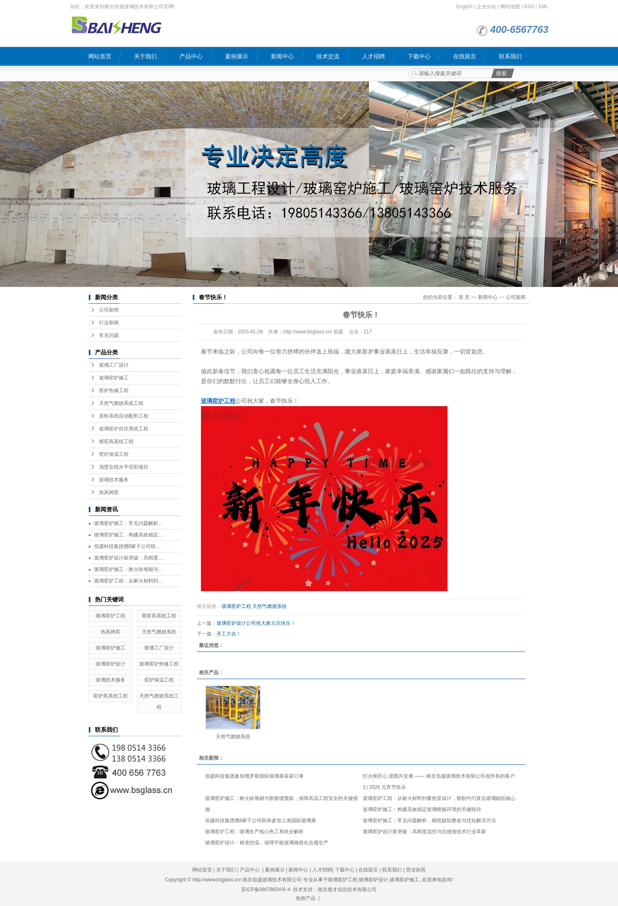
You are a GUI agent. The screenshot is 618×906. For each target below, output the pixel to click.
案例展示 (236, 56)
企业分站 (486, 6)
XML (543, 6)
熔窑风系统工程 (116, 441)
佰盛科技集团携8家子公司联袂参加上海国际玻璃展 (260, 820)
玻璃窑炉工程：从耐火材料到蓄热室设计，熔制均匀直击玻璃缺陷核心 (439, 798)
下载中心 (419, 56)
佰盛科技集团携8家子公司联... (127, 546)
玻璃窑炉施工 (114, 378)
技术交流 (327, 56)
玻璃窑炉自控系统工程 (123, 429)
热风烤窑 (109, 492)
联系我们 (510, 56)
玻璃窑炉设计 (110, 664)
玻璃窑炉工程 (110, 616)
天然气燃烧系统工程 (121, 403)
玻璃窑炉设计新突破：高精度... (128, 558)
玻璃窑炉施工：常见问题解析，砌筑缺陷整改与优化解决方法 (429, 820)
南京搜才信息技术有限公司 (347, 889)
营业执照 (416, 870)
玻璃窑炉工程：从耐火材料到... (128, 581)
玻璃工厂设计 (114, 365)
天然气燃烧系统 (159, 632)
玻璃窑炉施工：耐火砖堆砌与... (128, 569)
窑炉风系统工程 (110, 696)
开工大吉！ (229, 634)
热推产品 (306, 898)
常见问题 (109, 335)
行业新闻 (109, 323)
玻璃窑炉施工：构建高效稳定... (128, 535)
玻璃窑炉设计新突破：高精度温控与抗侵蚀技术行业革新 (424, 831)
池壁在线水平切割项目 (123, 467)
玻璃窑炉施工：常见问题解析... (128, 523)
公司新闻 (109, 310)
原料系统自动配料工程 (123, 416)
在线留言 (464, 56)
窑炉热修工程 (114, 390)
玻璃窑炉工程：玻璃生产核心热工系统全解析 (254, 831)
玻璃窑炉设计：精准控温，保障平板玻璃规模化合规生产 (266, 843)
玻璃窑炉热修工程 (159, 664)
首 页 (464, 297)
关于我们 (145, 56)
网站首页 (99, 56)
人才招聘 (373, 56)
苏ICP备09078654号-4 (266, 889)
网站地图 (510, 6)
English (465, 6)
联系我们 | (394, 870)
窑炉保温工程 (114, 454)
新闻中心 (282, 56)
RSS (529, 6)
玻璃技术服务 (114, 480)
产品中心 (191, 56)
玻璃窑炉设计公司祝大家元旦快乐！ (256, 623)
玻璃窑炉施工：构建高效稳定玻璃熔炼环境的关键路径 (422, 809)
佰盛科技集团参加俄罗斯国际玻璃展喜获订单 (254, 776)
